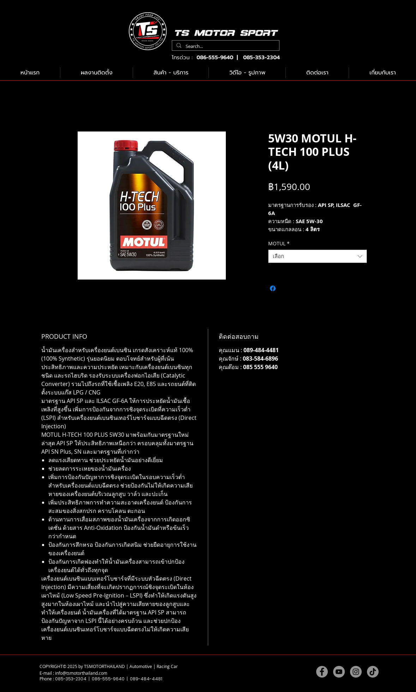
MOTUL (279, 243)
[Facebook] (322, 672)
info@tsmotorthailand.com (81, 673)
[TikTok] (373, 672)
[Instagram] (356, 672)
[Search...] (225, 46)
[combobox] (317, 256)
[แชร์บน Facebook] (273, 288)
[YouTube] (339, 672)
